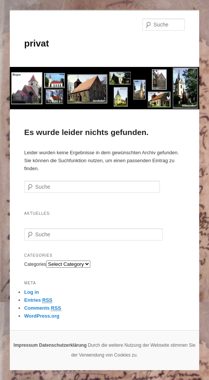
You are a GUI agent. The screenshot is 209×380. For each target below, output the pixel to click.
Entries (38, 300)
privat (36, 43)
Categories (35, 264)
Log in (31, 292)
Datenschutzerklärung (63, 345)
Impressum (26, 345)
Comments (42, 308)
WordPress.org (41, 316)
